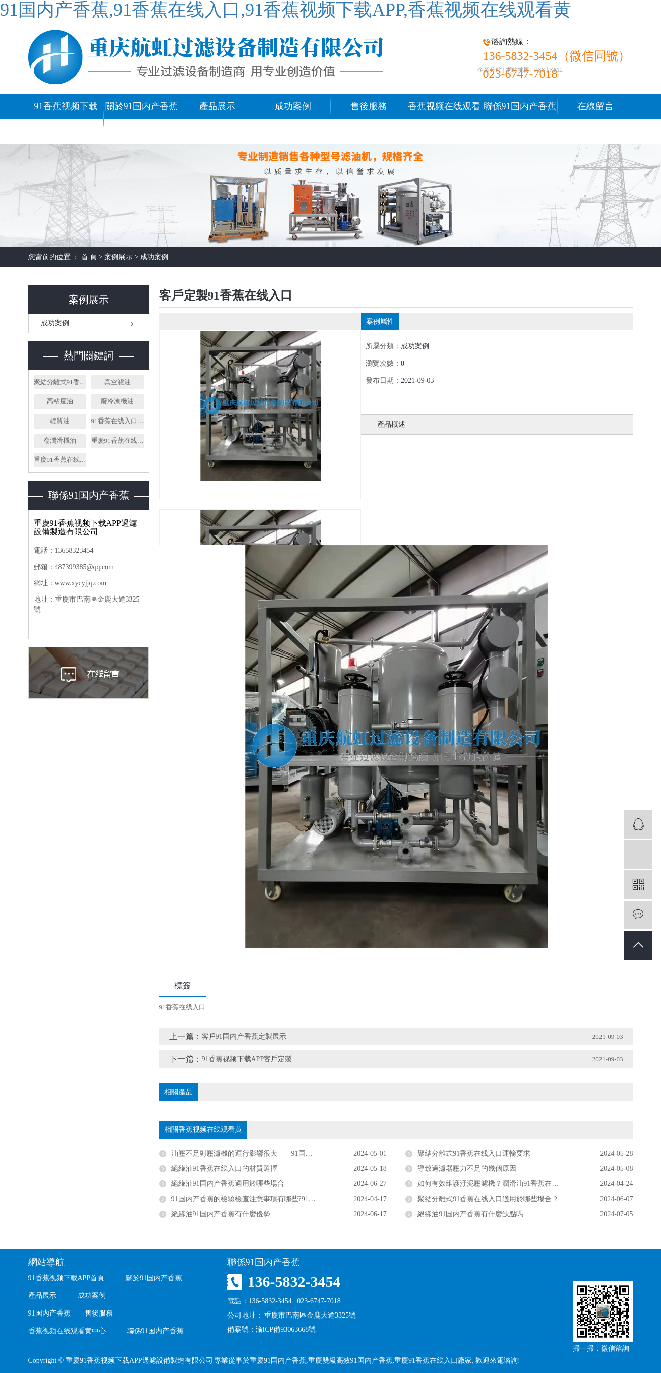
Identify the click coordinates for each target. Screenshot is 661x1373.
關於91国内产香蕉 (141, 106)
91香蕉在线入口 (182, 1007)
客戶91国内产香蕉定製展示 (244, 1036)
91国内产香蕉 (49, 1313)
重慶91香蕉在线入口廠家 (117, 440)
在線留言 (595, 106)
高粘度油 (60, 401)
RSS (539, 69)
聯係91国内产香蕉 (520, 106)
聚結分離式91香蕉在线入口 (60, 382)
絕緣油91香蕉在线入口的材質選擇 (224, 1168)
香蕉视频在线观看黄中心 (444, 119)
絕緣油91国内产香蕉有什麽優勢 (220, 1214)
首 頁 (89, 257)
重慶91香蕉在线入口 (60, 459)
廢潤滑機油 (59, 440)
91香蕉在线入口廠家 (117, 421)
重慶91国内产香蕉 (278, 1360)
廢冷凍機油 (117, 401)
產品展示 (217, 106)
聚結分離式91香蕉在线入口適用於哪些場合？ (488, 1199)
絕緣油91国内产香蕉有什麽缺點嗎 (470, 1214)
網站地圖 (518, 69)
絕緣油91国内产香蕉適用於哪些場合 (227, 1183)
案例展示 (118, 257)
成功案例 (293, 106)
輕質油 (60, 421)
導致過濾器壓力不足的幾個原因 (466, 1168)
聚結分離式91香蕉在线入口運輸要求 (473, 1153)
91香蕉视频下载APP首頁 (66, 119)
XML (556, 69)
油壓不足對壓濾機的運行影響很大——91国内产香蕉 (252, 1153)
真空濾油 (117, 382)
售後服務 (368, 106)
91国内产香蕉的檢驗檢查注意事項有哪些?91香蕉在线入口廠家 (268, 1199)
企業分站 (489, 69)
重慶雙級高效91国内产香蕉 (350, 1360)
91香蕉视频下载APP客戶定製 (247, 1059)
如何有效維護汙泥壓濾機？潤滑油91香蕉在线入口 (495, 1183)
